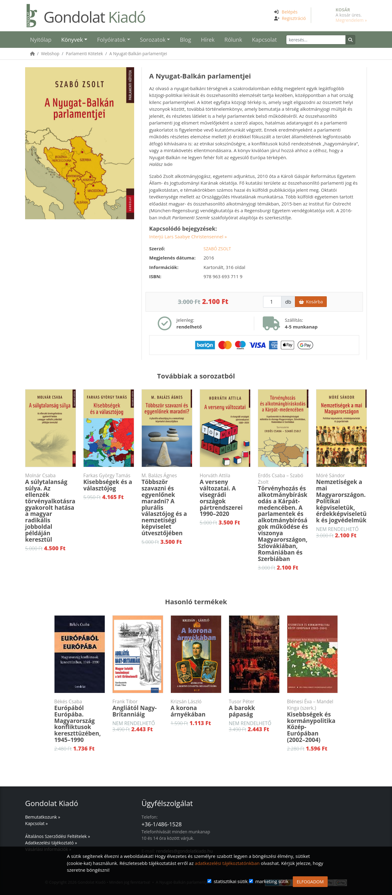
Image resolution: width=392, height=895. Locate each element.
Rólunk (233, 39)
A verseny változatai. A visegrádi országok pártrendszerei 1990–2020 (225, 495)
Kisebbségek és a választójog (108, 482)
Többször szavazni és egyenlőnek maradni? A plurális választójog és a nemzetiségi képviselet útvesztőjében (166, 504)
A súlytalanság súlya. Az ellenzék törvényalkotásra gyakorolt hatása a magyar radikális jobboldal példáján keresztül (50, 508)
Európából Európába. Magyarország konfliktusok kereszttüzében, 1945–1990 (79, 721)
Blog (185, 39)
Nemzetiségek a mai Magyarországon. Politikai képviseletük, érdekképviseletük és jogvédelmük (341, 498)
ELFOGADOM (310, 882)
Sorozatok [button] (153, 39)
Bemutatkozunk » (42, 817)
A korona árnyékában (196, 708)
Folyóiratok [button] (111, 39)
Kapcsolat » (36, 823)
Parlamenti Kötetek (84, 53)
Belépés (290, 12)
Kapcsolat (264, 39)
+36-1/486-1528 (161, 824)
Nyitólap (40, 39)
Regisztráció (294, 18)
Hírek (208, 39)
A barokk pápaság (254, 708)
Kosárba (311, 302)
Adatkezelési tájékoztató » (51, 843)
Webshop (50, 53)
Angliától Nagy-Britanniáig (137, 708)
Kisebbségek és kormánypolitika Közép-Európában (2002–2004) (312, 721)
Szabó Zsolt (217, 249)
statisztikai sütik (231, 881)
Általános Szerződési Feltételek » (57, 836)
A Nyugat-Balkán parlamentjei (138, 53)
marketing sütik (271, 881)
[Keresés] (316, 39)
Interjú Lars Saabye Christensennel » (188, 236)
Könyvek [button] (72, 39)
